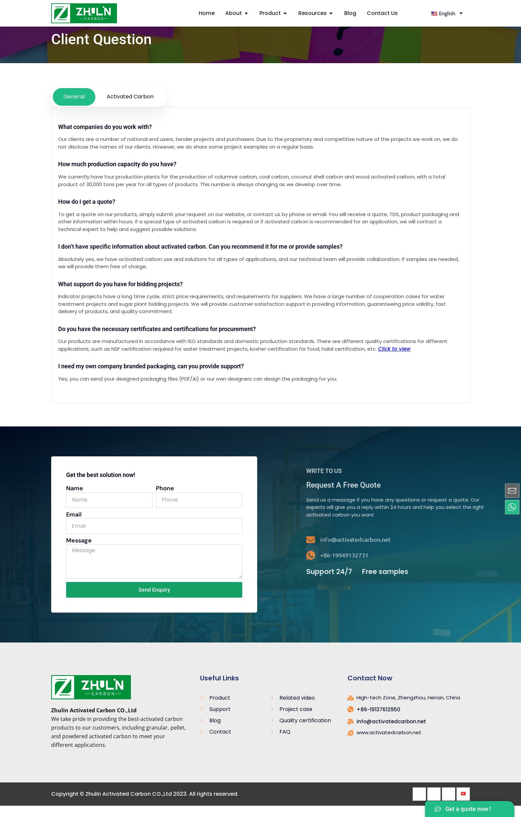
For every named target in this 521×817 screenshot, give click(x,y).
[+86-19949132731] (465, 566)
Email (74, 526)
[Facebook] (419, 805)
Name (74, 500)
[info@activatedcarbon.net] (465, 550)
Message (79, 552)
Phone (165, 500)
